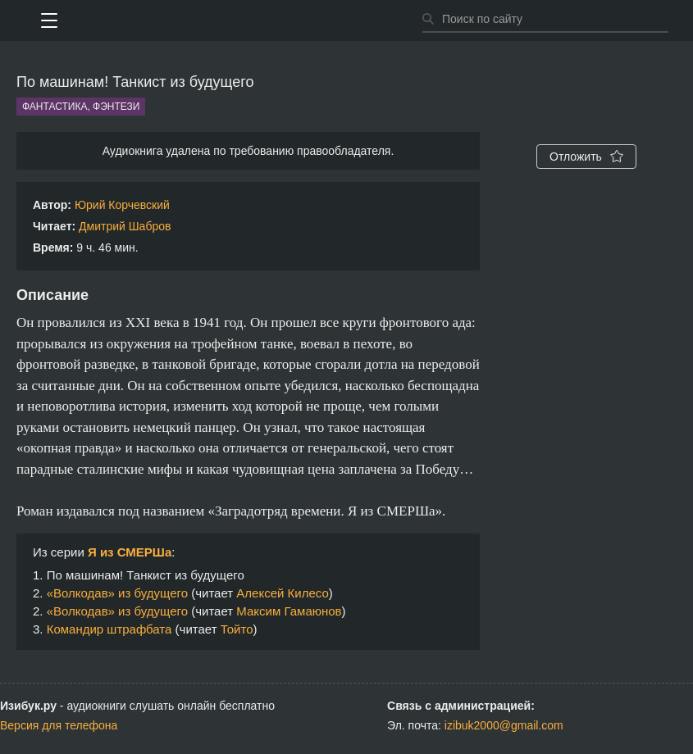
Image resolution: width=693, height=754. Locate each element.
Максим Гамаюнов (288, 611)
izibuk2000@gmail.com (504, 725)
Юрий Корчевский (122, 204)
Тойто (237, 629)
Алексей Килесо (282, 593)
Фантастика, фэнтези (80, 106)
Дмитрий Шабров (125, 226)
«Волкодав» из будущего (117, 593)
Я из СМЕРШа (129, 552)
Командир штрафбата (109, 629)
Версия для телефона (58, 725)
